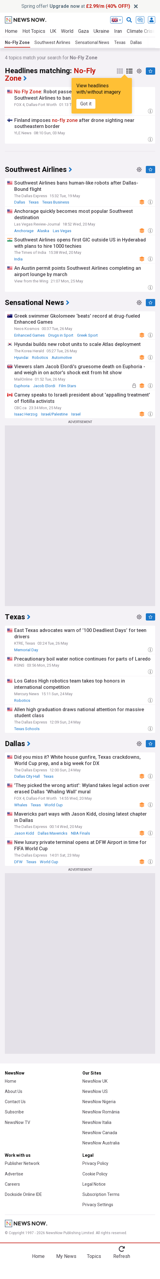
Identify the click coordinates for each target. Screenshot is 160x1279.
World (67, 31)
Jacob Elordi (44, 386)
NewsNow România (101, 1111)
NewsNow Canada (99, 1132)
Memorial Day (26, 650)
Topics (94, 1256)
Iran (118, 31)
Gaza (83, 31)
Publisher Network (22, 1163)
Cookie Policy (94, 1174)
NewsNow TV (17, 1122)
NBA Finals (80, 833)
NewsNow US (95, 1091)
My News (66, 1256)
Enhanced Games (29, 335)
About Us (13, 1091)
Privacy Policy (95, 1163)
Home (11, 31)
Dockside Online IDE (23, 1194)
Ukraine (101, 31)
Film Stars (67, 386)
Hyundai (21, 357)
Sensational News (92, 42)
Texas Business (55, 202)
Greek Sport (87, 335)
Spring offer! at (75, 6)
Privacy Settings (97, 1204)
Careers (12, 1184)
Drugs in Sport (60, 335)
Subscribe (14, 1111)
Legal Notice (94, 1184)
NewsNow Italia (96, 1122)
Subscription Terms (101, 1194)
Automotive (62, 357)
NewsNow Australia (101, 1143)
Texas (120, 42)
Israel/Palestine (54, 414)
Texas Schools (27, 729)
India (18, 259)
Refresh (121, 1256)
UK (53, 31)
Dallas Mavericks (52, 833)
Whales (20, 805)
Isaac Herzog (25, 414)
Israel (76, 414)
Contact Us (15, 1101)
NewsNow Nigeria (99, 1101)
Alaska (43, 231)
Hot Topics (33, 31)
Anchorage (24, 231)
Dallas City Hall (27, 776)
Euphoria (22, 386)
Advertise (14, 1174)
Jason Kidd (24, 833)
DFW (18, 862)
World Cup (53, 805)
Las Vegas (62, 231)
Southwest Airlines (52, 42)
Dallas (136, 42)
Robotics (40, 357)
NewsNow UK (94, 1081)
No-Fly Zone (17, 42)
